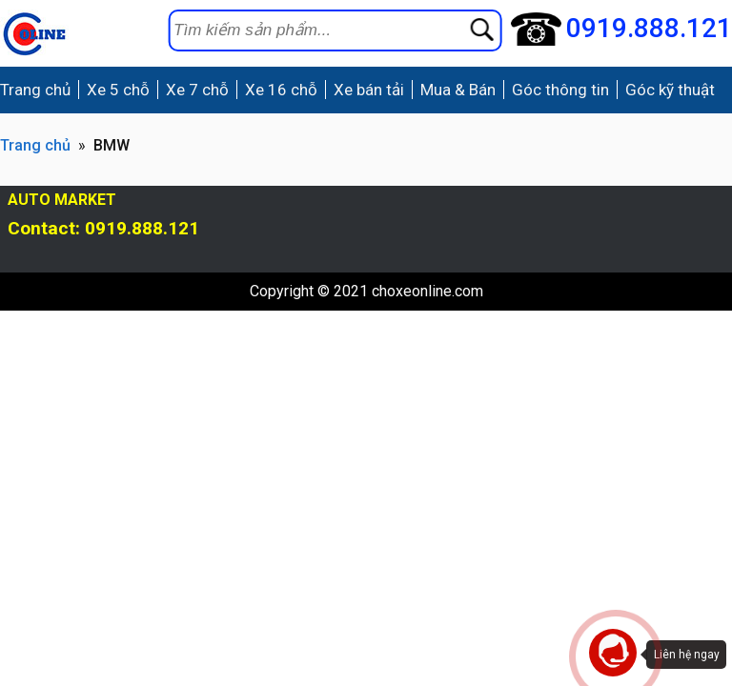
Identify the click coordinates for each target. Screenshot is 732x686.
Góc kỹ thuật (670, 89)
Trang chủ (35, 89)
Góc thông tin (560, 89)
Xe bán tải (369, 89)
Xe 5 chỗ (118, 89)
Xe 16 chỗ (281, 89)
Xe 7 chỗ (197, 89)
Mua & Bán (458, 89)
